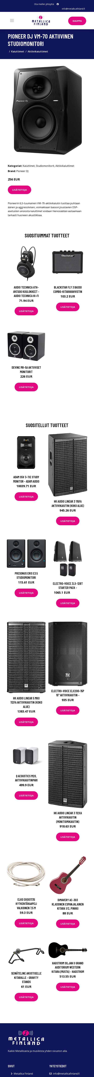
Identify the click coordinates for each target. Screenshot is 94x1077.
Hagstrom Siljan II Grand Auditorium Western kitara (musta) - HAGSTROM (68, 967)
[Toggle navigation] (12, 20)
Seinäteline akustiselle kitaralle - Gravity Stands (26, 977)
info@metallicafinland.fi (73, 8)
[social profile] (57, 4)
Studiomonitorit (45, 166)
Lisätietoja (19, 189)
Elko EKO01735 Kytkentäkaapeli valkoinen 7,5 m (26, 903)
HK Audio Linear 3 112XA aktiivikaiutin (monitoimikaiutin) (68, 817)
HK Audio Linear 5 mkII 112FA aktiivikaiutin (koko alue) (26, 702)
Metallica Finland (23, 1073)
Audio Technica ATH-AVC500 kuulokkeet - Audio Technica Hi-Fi (26, 291)
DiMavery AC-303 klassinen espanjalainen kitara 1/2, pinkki (68, 904)
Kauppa (77, 20)
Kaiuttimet (17, 51)
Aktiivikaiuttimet (38, 51)
